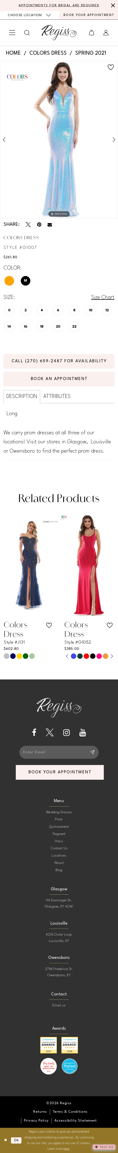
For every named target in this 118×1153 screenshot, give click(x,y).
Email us (58, 1005)
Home (13, 53)
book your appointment (60, 772)
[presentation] (28, 565)
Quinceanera (59, 827)
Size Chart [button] (102, 297)
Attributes (57, 396)
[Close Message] (112, 5)
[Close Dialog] (5, 1140)
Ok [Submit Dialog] (16, 1140)
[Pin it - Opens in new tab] (39, 224)
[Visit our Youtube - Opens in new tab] (82, 732)
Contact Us (59, 848)
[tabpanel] (59, 139)
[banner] (59, 32)
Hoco (59, 841)
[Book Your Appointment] (88, 15)
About (59, 863)
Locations (59, 855)
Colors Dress (48, 53)
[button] (12, 33)
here (66, 1149)
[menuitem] (29, 15)
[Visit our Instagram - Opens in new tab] (66, 732)
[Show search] (27, 32)
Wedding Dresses (59, 812)
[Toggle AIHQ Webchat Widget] (104, 1146)
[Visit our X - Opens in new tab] (50, 732)
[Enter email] (59, 752)
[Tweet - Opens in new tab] (28, 224)
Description (21, 396)
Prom (59, 819)
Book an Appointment (59, 379)
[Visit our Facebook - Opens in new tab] (34, 732)
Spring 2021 (90, 53)
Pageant (59, 834)
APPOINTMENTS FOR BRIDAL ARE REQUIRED (59, 5)
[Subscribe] (92, 752)
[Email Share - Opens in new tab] (50, 224)
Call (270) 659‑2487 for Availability (59, 361)
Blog (59, 870)
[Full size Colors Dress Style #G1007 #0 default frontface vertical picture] (59, 139)
